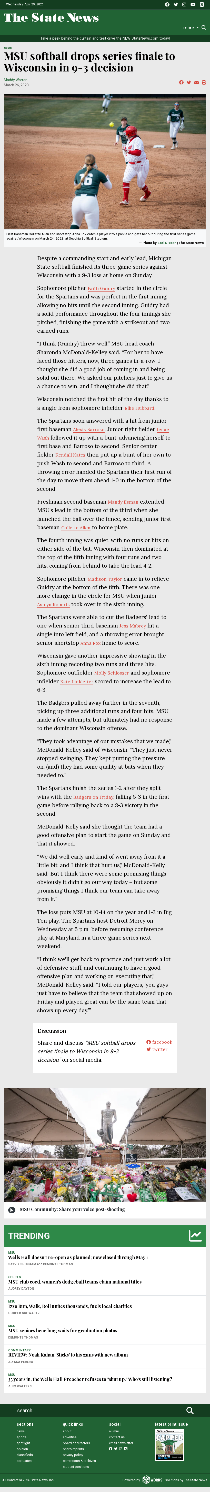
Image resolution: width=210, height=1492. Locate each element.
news (21, 1436)
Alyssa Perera (20, 1367)
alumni (114, 1436)
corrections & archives (79, 1466)
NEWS (8, 53)
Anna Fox (92, 647)
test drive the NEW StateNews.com (128, 43)
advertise (69, 1442)
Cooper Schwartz (24, 1318)
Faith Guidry (103, 293)
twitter (154, 1056)
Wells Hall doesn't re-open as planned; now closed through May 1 (78, 1262)
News (13, 27)
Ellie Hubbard (142, 413)
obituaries (24, 1466)
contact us (117, 1442)
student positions (76, 1472)
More (174, 27)
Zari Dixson (166, 248)
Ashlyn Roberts (56, 609)
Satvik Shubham (22, 1269)
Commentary (96, 27)
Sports (41, 27)
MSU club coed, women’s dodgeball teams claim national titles (75, 1287)
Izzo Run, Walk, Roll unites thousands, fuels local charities (70, 1311)
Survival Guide (67, 27)
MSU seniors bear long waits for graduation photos (62, 1336)
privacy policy (73, 1460)
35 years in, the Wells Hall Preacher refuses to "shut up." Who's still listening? (90, 1384)
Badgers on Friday (96, 801)
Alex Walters (20, 1391)
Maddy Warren (15, 85)
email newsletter (121, 1448)
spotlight (23, 1448)
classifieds (25, 1460)
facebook (157, 1047)
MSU (11, 1258)
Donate (192, 28)
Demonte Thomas (58, 1269)
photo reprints (73, 1454)
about (67, 1436)
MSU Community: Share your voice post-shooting (72, 1214)
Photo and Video (150, 27)
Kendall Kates (91, 460)
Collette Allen (78, 532)
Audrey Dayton (21, 1294)
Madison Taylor (107, 583)
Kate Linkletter (109, 686)
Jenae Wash (52, 442)
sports (21, 1442)
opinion (22, 1454)
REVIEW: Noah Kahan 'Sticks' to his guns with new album (68, 1360)
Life (26, 27)
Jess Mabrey (135, 630)
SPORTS (14, 1282)
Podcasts (122, 27)
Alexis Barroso (91, 434)
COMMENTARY (19, 1355)
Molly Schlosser (114, 678)
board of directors (76, 1448)
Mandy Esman (126, 506)
